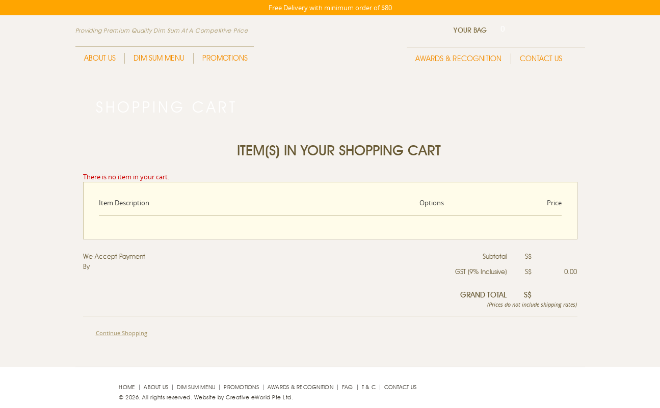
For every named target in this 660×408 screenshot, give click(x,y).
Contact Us (541, 59)
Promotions (225, 58)
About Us (100, 58)
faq (347, 387)
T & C (369, 387)
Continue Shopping (121, 333)
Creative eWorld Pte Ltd (259, 397)
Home (127, 387)
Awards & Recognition (458, 59)
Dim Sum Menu (159, 58)
